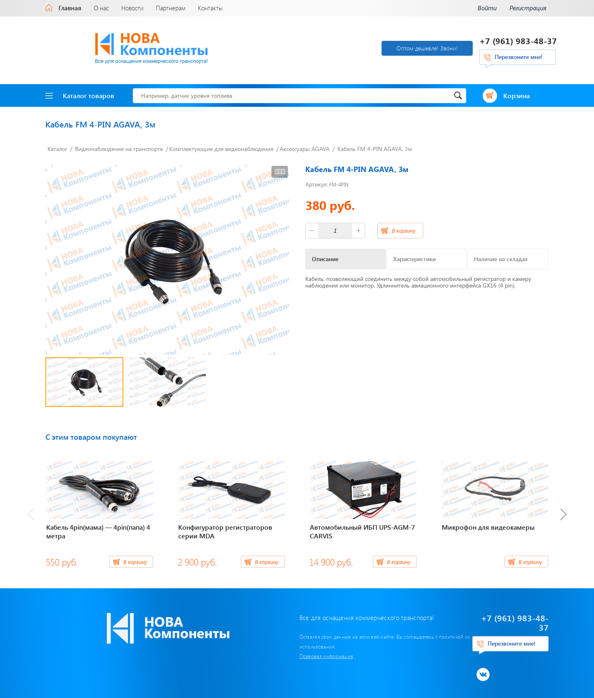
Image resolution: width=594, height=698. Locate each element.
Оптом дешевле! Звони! (337, 46)
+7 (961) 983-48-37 (518, 39)
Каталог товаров (79, 91)
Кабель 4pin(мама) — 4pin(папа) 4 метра (98, 527)
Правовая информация (246, 642)
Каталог (57, 145)
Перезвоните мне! (518, 55)
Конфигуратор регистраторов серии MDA (225, 527)
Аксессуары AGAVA (305, 145)
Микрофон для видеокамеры (488, 523)
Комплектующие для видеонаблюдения (221, 145)
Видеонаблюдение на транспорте (119, 145)
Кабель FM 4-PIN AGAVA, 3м (374, 145)
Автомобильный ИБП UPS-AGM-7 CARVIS (362, 527)
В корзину (403, 226)
